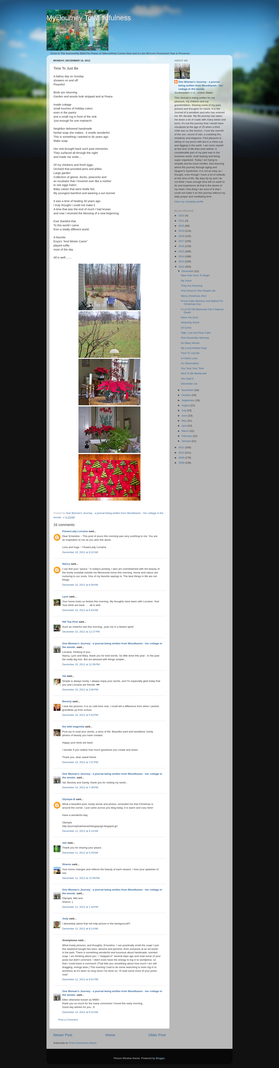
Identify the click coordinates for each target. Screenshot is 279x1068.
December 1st (189, 383)
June (185, 415)
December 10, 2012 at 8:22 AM (80, 552)
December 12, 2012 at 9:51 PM (80, 979)
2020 (181, 225)
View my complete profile (188, 201)
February (187, 436)
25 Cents (186, 327)
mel (64, 842)
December (188, 271)
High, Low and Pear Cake (196, 332)
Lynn (65, 596)
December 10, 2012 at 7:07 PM (80, 762)
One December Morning (195, 337)
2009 (181, 457)
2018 (181, 236)
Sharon (66, 864)
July (184, 410)
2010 (181, 452)
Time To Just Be (190, 353)
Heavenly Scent (190, 322)
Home (110, 1035)
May (184, 420)
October (187, 395)
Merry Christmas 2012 (194, 295)
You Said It (187, 378)
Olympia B (68, 799)
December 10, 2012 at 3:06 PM (80, 689)
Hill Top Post (70, 621)
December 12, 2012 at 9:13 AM (80, 928)
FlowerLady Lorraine (75, 531)
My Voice (186, 280)
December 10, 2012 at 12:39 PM (81, 664)
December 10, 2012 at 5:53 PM (80, 714)
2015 (181, 251)
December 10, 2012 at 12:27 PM (81, 631)
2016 (181, 246)
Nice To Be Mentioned (194, 373)
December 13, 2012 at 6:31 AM (80, 1012)
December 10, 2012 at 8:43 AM (80, 610)
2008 (181, 462)
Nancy (66, 563)
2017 (181, 241)
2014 (181, 256)
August (186, 405)
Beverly (67, 701)
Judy (65, 918)
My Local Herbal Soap (194, 348)
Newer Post (62, 1035)
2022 (181, 215)
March (185, 430)
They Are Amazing (191, 285)
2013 (181, 261)
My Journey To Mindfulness (88, 18)
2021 (181, 220)
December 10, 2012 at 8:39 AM (80, 584)
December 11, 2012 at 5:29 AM (80, 852)
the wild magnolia (73, 726)
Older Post (157, 1035)
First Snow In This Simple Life (198, 290)
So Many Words (190, 343)
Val (64, 676)
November (188, 390)
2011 (181, 447)
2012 (181, 266)
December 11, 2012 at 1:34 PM (80, 906)
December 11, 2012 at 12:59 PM (81, 878)
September (188, 400)
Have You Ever (189, 317)
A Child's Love (189, 358)
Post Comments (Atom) (82, 1042)
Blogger (160, 1058)
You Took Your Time (192, 368)
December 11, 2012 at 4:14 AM (80, 831)
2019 (181, 230)
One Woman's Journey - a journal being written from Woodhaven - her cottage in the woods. (200, 85)
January (187, 441)
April (185, 425)
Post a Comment (68, 1019)
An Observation (190, 363)
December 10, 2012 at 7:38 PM (80, 787)
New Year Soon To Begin (195, 275)
